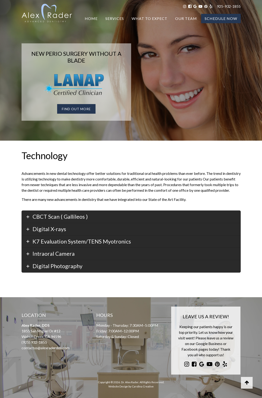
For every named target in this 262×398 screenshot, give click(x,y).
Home (91, 18)
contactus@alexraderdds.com (46, 347)
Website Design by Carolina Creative (131, 386)
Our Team (186, 18)
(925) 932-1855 (34, 342)
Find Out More (76, 109)
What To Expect (149, 18)
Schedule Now (221, 18)
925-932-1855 (229, 6)
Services (114, 18)
